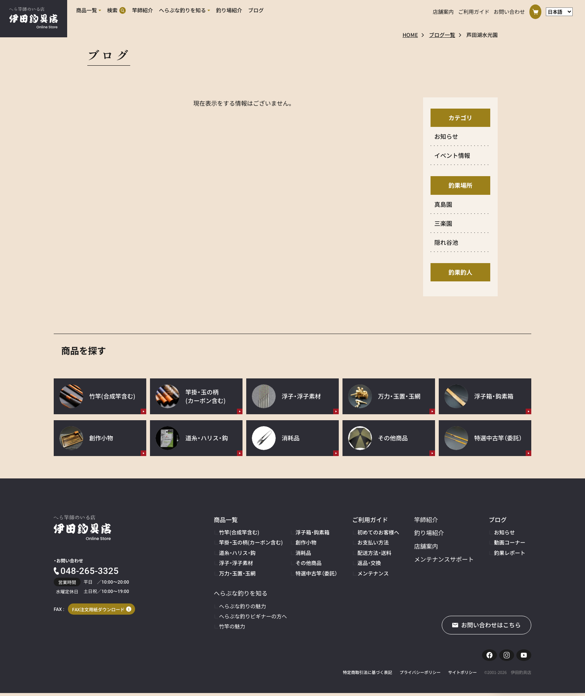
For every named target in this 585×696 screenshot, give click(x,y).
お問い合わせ (509, 10)
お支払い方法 (373, 542)
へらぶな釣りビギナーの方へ (253, 616)
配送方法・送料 (374, 552)
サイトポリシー (462, 675)
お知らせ (504, 532)
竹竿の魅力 (232, 626)
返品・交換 (369, 563)
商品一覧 (226, 519)
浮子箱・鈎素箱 (312, 532)
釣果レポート (509, 552)
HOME (410, 34)
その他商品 (308, 563)
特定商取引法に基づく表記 (367, 675)
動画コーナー (509, 542)
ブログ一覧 (442, 34)
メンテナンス (373, 573)
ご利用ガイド (473, 10)
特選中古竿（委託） (316, 573)
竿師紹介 (426, 519)
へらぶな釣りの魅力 (242, 606)
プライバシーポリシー (420, 675)
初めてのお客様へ (378, 532)
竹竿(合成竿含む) (239, 532)
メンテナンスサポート (444, 559)
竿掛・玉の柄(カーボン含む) (251, 542)
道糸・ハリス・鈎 (237, 552)
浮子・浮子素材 (236, 563)
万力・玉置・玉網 (237, 573)
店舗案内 (443, 10)
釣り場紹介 (429, 532)
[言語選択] (559, 10)
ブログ (498, 519)
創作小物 (305, 542)
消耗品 (303, 552)
